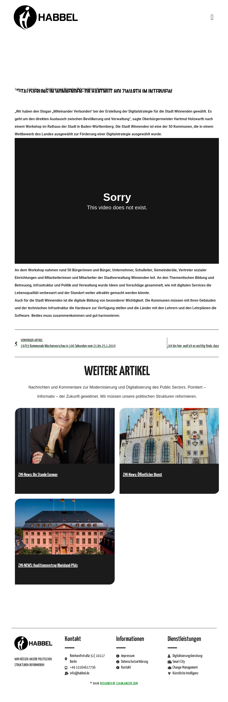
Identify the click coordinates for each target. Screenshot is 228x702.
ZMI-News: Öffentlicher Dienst (142, 475)
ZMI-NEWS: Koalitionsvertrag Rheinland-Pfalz (48, 565)
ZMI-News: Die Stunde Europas (37, 475)
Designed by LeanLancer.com (119, 683)
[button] (212, 17)
